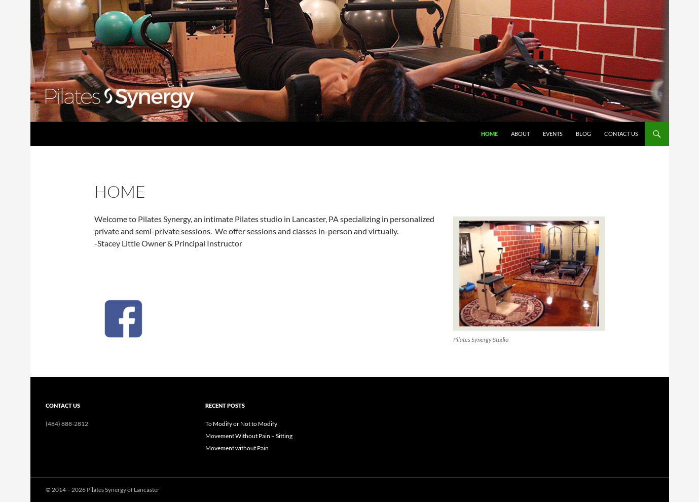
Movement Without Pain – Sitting (248, 436)
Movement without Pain (237, 448)
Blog (583, 133)
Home (489, 133)
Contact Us (621, 133)
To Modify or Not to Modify (241, 423)
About (520, 133)
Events (553, 133)
